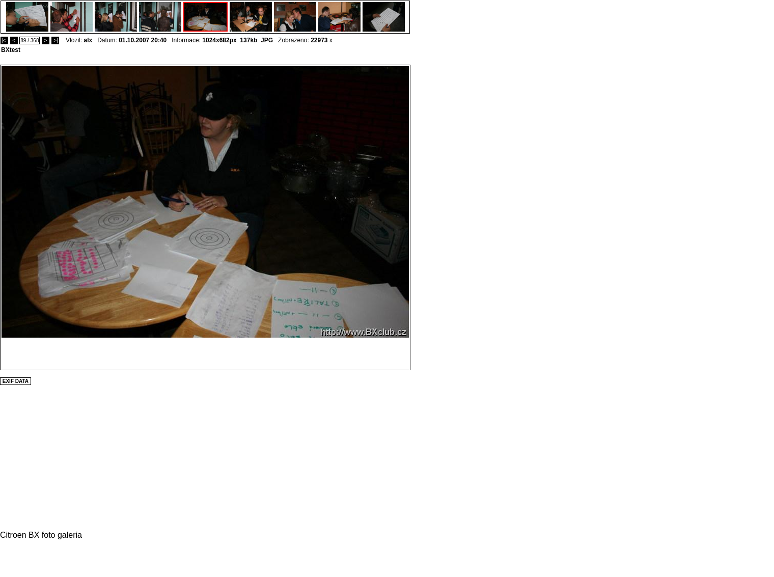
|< (4, 40)
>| (55, 40)
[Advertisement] (441, 217)
